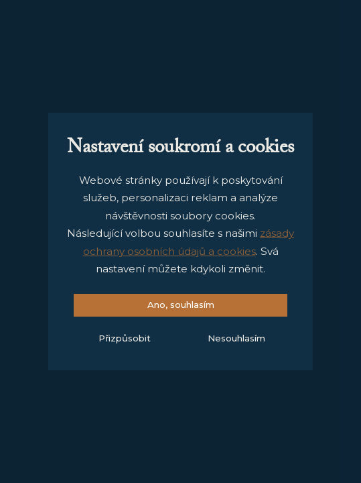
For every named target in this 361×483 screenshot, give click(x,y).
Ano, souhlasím (180, 304)
